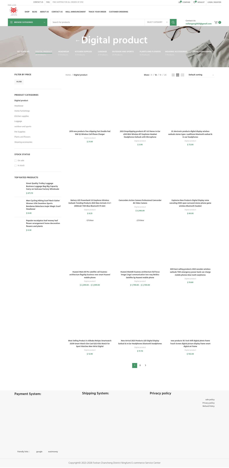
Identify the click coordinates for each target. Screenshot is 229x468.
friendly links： (23, 452)
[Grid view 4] (182, 75)
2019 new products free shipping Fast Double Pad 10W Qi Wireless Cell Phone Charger (89, 133)
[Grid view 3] (177, 75)
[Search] (113, 22)
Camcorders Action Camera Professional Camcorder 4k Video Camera (140, 202)
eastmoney (53, 452)
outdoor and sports (22, 126)
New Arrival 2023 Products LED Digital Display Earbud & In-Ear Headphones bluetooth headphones (140, 345)
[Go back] (77, 41)
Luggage (18, 121)
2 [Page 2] (140, 366)
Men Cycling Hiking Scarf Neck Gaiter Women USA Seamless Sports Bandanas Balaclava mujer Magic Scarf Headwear (43, 205)
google (39, 452)
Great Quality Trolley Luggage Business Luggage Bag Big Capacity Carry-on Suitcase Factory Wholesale (42, 186)
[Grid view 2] (173, 75)
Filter (19, 81)
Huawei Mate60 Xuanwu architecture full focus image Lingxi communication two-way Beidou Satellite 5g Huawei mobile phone (140, 276)
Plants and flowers (22, 137)
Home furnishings (22, 111)
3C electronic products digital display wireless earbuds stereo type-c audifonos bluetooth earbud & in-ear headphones (190, 134)
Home (68, 75)
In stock (21, 165)
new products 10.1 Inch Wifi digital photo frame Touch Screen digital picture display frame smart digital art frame (190, 345)
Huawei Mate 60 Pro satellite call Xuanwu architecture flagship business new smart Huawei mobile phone (89, 276)
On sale (21, 160)
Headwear (18, 106)
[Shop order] (201, 75)
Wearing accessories (23, 142)
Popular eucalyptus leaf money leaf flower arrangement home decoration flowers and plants (43, 223)
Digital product (21, 100)
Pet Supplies (19, 132)
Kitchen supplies (21, 116)
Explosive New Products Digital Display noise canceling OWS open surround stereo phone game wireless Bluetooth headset (190, 203)
